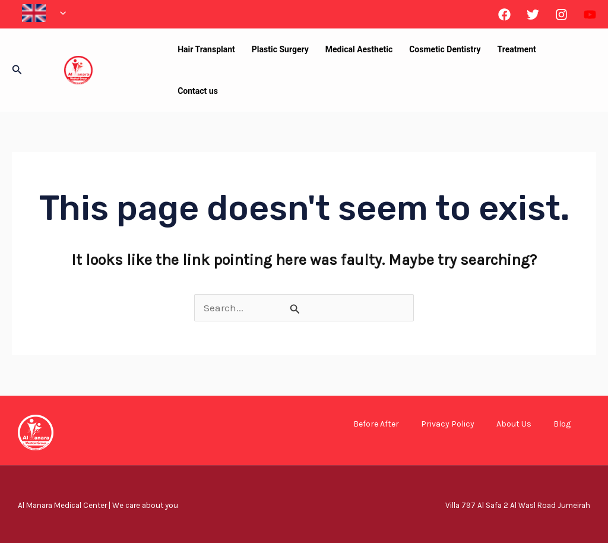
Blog (562, 424)
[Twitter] (533, 14)
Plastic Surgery (280, 49)
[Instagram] (561, 14)
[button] (17, 70)
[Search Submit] (295, 309)
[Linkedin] (590, 14)
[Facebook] (504, 14)
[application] (60, 13)
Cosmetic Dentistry (444, 49)
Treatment (517, 49)
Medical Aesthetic (358, 49)
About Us (513, 424)
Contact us (198, 91)
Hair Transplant (206, 49)
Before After (376, 424)
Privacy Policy (447, 424)
